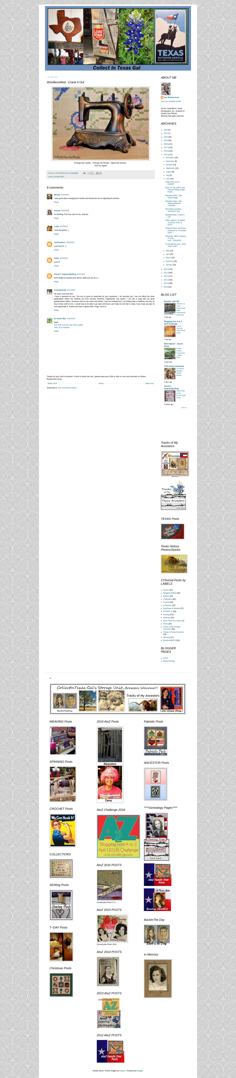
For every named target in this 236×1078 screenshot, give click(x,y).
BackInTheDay (169, 661)
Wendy (57, 195)
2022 (166, 130)
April (168, 254)
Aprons (166, 590)
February (170, 261)
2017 (166, 147)
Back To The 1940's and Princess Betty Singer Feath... (175, 190)
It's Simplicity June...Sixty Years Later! (175, 245)
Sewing (166, 615)
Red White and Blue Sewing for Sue (173, 210)
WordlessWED (59, 177)
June (168, 179)
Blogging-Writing (169, 593)
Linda (56, 226)
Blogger (140, 1071)
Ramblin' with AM (171, 301)
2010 (166, 283)
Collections (167, 599)
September (170, 168)
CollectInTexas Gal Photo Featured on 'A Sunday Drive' (175, 230)
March (168, 258)
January (169, 265)
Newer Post (52, 383)
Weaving (166, 637)
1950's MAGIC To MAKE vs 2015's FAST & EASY (175, 222)
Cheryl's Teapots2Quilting (65, 274)
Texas (165, 624)
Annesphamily (60, 290)
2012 (166, 276)
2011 (166, 280)
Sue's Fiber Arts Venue (172, 621)
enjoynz (123, 1071)
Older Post (149, 383)
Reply (56, 202)
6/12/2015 (71, 319)
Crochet (166, 602)
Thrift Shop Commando (174, 366)
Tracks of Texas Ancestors (173, 632)
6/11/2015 (81, 274)
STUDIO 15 (167, 611)
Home (101, 383)
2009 (166, 287)
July (168, 175)
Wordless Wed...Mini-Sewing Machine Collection (174, 203)
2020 (166, 137)
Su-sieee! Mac (60, 319)
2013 (166, 273)
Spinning (166, 618)
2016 (166, 151)
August (169, 172)
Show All (183, 407)
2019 (166, 140)
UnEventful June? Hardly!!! (172, 183)
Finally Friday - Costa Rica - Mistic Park (181, 353)
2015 (166, 155)
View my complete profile (171, 101)
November (170, 161)
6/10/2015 (65, 195)
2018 (166, 144)
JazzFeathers (59, 242)
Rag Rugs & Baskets (171, 608)
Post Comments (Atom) (67, 388)
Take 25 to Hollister (61, 327)
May (168, 251)
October (169, 165)
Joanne (57, 211)
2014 (166, 269)
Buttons (166, 596)
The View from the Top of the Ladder (68, 325)
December (170, 158)
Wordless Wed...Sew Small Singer (173, 196)
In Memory (167, 605)
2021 (166, 133)
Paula (56, 258)
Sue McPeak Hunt (171, 97)
